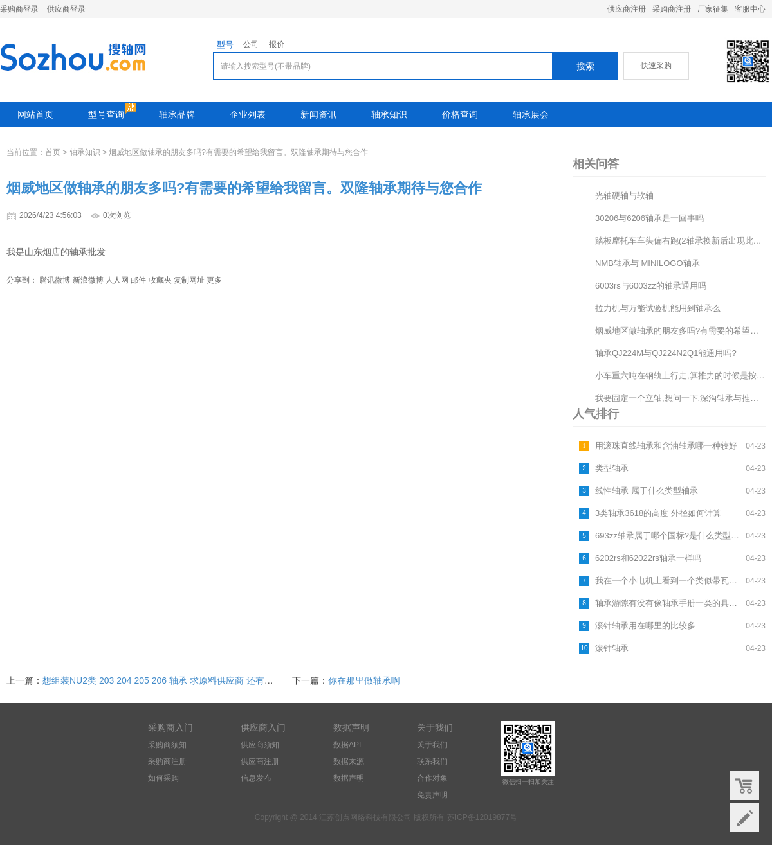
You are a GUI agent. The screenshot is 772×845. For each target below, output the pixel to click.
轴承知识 (389, 114)
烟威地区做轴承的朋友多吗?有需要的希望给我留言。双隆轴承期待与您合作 (680, 330)
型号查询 (106, 114)
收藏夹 (160, 280)
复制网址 (189, 280)
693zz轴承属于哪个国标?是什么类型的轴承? (668, 535)
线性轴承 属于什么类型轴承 (646, 490)
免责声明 (432, 794)
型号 (225, 44)
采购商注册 (671, 8)
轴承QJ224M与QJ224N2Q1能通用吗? (666, 353)
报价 (276, 44)
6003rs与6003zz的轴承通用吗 (650, 285)
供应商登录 (66, 8)
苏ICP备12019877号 (482, 817)
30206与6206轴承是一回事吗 (649, 218)
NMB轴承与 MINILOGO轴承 (647, 263)
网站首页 (35, 114)
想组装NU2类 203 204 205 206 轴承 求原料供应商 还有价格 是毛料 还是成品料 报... (210, 680)
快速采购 (656, 65)
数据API (347, 744)
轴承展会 (531, 114)
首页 (52, 152)
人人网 (117, 280)
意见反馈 (744, 817)
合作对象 (432, 778)
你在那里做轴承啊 (364, 680)
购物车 (744, 785)
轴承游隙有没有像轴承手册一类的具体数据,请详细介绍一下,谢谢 (668, 603)
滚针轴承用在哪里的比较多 (645, 625)
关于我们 (432, 744)
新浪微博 (88, 280)
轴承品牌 (177, 114)
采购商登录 (19, 8)
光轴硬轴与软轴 (624, 195)
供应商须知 (260, 744)
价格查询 (460, 114)
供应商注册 (626, 8)
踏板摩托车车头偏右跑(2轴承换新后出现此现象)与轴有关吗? (680, 240)
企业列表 (248, 114)
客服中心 (750, 8)
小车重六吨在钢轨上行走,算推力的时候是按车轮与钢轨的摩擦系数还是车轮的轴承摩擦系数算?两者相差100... (680, 375)
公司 (251, 44)
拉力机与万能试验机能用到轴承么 (658, 308)
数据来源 (348, 761)
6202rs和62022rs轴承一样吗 (648, 558)
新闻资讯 (318, 114)
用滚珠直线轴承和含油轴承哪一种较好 (666, 445)
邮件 (138, 280)
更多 (214, 280)
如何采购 (163, 778)
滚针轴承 (612, 648)
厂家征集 (712, 8)
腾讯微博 (54, 280)
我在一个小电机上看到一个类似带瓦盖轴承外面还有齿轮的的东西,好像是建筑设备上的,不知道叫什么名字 (668, 580)
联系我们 (432, 761)
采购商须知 (167, 744)
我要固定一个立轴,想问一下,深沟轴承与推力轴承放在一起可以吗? (680, 398)
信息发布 (256, 778)
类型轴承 (612, 468)
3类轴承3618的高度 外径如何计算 (658, 513)
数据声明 (348, 778)
